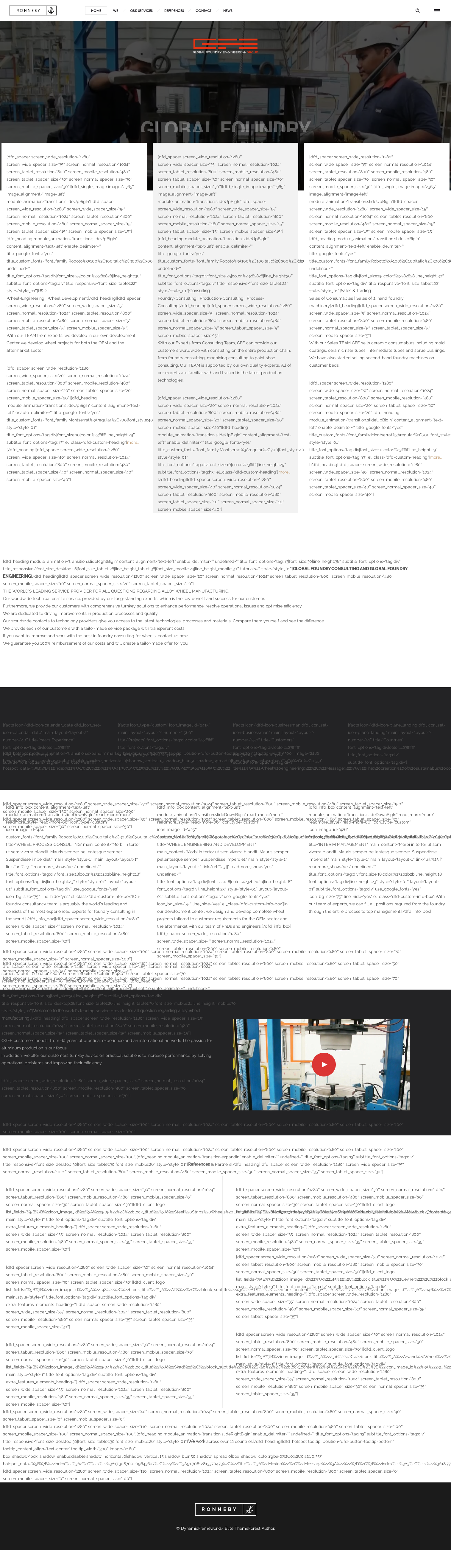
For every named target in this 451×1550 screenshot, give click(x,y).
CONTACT (203, 10)
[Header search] (418, 11)
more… (133, 442)
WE (115, 10)
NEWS (227, 10)
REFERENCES (174, 10)
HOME (96, 10)
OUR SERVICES (141, 10)
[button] (13, 1537)
